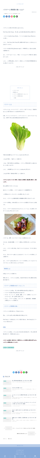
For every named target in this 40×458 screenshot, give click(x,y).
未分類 (4, 347)
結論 (15, 97)
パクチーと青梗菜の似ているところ (20, 94)
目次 (18, 87)
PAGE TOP (20, 447)
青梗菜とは (15, 92)
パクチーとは (16, 90)
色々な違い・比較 (10, 347)
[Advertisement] (20, 22)
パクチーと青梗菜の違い (18, 96)
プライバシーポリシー (20, 454)
